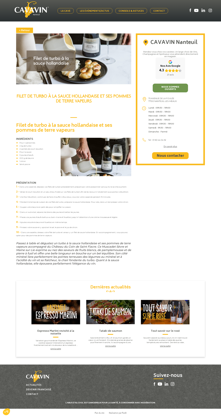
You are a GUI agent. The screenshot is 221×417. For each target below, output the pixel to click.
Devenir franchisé (38, 390)
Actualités (34, 385)
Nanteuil (36, 15)
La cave (65, 11)
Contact (159, 11)
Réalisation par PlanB (117, 413)
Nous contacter (170, 156)
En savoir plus (170, 147)
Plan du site (99, 413)
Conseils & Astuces (131, 11)
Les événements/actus (94, 11)
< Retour (24, 30)
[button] (6, 411)
